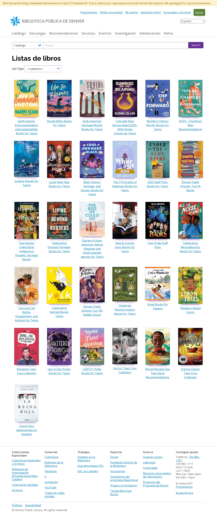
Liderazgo (149, 462)
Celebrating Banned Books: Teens (59, 312)
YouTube (50, 487)
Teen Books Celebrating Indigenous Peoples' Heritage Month (26, 251)
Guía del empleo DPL (90, 466)
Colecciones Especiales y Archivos (26, 462)
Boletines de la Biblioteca (54, 464)
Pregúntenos (88, 12)
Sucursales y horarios (177, 12)
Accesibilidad (33, 505)
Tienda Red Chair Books (121, 492)
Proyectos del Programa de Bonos (156, 483)
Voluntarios (117, 471)
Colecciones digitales (25, 485)
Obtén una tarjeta (111, 12)
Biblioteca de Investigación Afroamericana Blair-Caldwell (25, 474)
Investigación (125, 33)
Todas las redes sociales (55, 494)
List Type (18, 69)
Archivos (17, 490)
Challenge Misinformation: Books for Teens (125, 310)
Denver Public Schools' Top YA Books (190, 186)
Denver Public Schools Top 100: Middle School (92, 311)
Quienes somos (153, 457)
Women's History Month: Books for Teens (157, 125)
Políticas (17, 505)
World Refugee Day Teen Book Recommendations (157, 373)
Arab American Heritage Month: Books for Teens (92, 125)
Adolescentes (150, 33)
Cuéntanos (51, 457)
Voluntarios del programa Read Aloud (124, 478)
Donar (199, 12)
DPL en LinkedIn (87, 471)
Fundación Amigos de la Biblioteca (123, 464)
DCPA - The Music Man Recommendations (190, 125)
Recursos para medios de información (157, 475)
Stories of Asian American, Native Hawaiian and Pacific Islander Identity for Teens (92, 249)
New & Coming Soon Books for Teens (125, 247)
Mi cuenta (131, 12)
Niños (168, 33)
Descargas (37, 33)
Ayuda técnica (184, 493)
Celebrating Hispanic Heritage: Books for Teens (59, 247)
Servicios (88, 33)
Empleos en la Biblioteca (86, 458)
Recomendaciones (63, 33)
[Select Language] (192, 21)
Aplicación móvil (151, 12)
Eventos (105, 33)
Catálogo (19, 33)
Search (196, 45)
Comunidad (150, 468)
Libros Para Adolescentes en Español (26, 430)
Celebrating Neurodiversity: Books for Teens (190, 247)
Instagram (51, 482)
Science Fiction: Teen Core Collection (190, 373)
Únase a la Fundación (123, 485)
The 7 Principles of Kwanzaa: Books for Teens (124, 186)
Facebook (51, 471)
